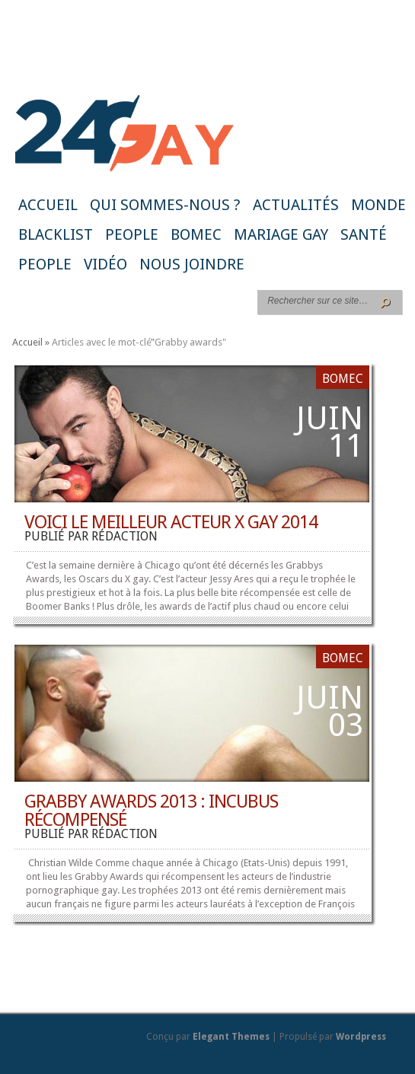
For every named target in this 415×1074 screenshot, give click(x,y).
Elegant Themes (231, 1036)
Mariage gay (281, 234)
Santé (363, 234)
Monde (378, 205)
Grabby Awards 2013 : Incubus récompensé (151, 810)
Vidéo (105, 264)
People (131, 234)
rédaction (124, 536)
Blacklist (55, 234)
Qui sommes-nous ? (165, 205)
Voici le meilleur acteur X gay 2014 (171, 522)
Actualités (296, 205)
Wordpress (361, 1036)
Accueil (48, 205)
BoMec (196, 234)
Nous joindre (191, 264)
